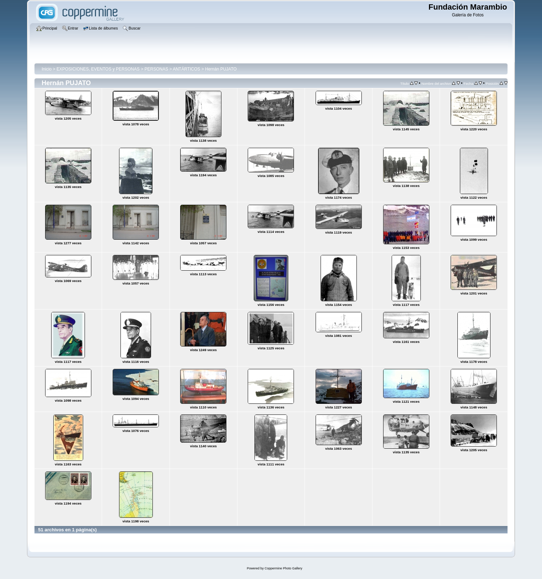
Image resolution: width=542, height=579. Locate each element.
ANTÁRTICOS (186, 69)
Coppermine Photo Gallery (283, 568)
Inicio (47, 69)
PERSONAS (156, 69)
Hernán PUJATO (221, 69)
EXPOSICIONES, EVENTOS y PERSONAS (98, 69)
